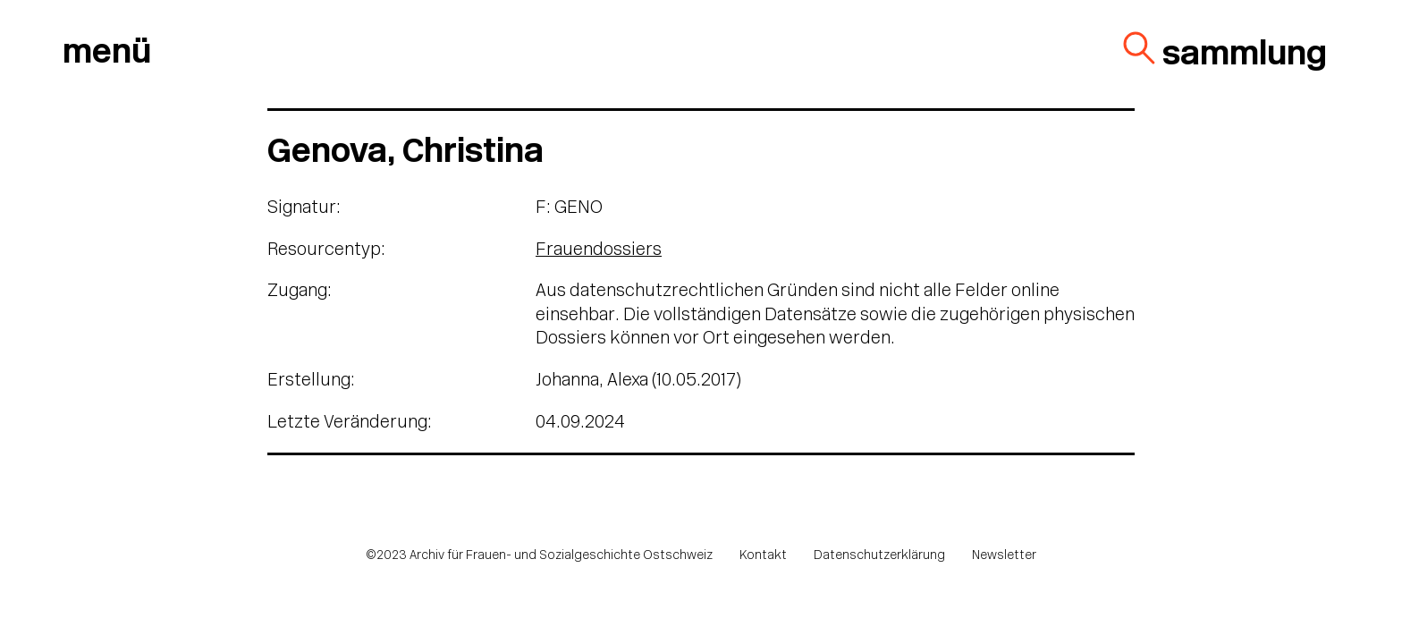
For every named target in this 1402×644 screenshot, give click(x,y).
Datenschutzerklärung (879, 556)
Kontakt (763, 556)
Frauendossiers (599, 250)
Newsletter (1004, 556)
